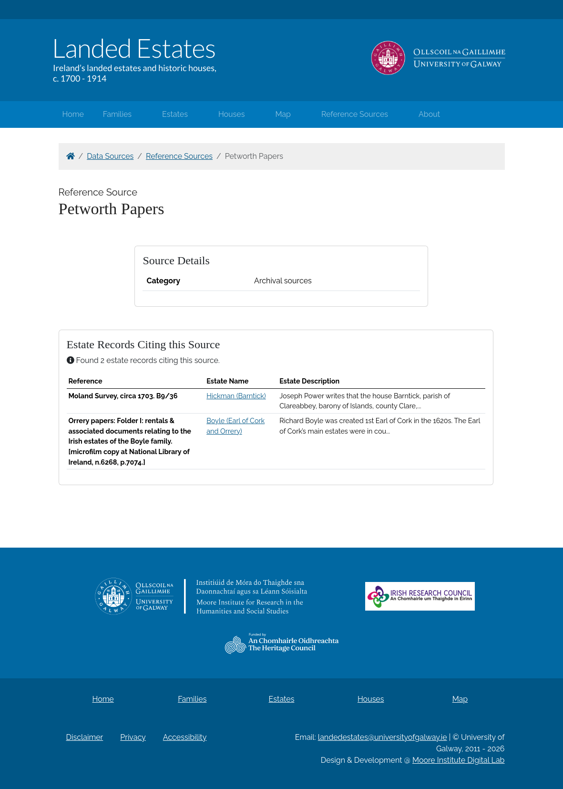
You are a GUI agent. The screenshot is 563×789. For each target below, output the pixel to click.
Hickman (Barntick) (236, 396)
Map (283, 114)
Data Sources (110, 156)
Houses (231, 114)
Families (117, 114)
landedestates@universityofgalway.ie (382, 737)
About (429, 114)
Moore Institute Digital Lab (458, 760)
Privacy (132, 737)
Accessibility (185, 737)
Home (73, 114)
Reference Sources (354, 114)
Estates (175, 114)
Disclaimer (84, 737)
